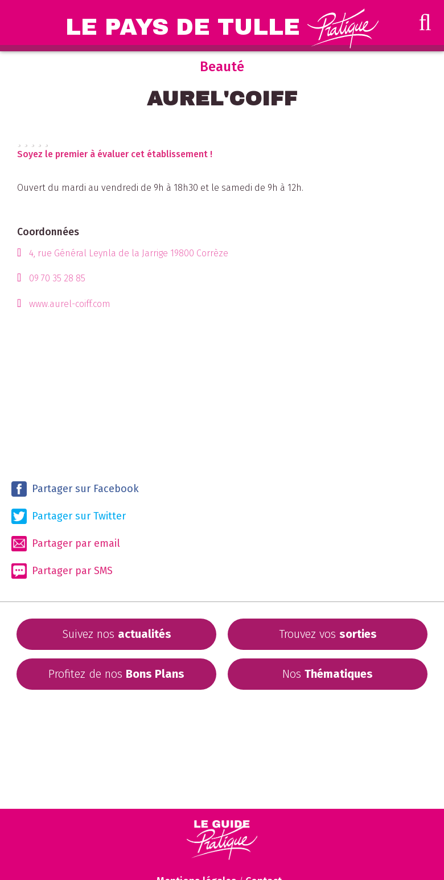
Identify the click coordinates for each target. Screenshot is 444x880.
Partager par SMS (62, 571)
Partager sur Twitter (68, 516)
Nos (327, 674)
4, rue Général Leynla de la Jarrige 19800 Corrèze (128, 253)
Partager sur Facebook (75, 489)
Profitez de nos (116, 674)
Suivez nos (116, 634)
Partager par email (65, 543)
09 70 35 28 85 (57, 278)
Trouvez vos (328, 634)
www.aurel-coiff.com (69, 303)
